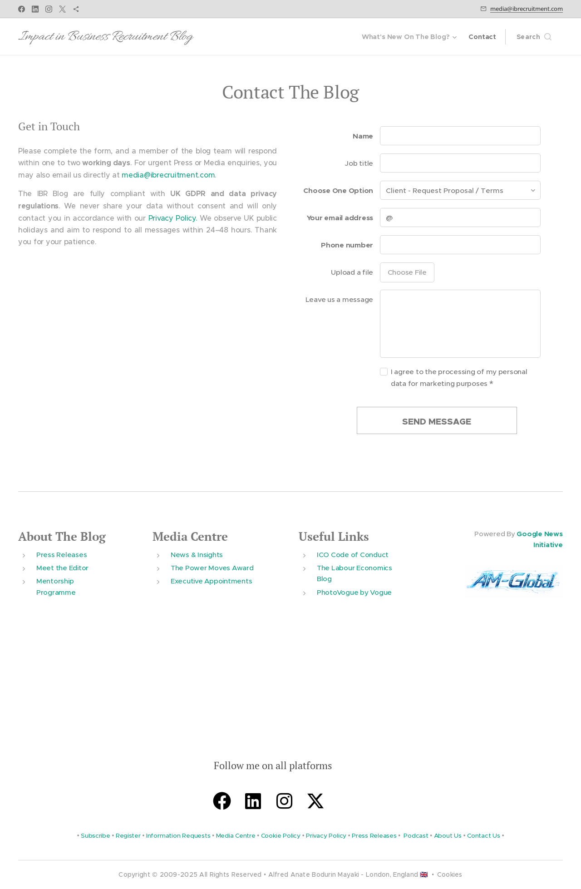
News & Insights (197, 554)
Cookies (450, 874)
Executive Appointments (211, 581)
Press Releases (61, 554)
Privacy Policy (326, 835)
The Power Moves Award (212, 567)
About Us (448, 835)
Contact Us (483, 835)
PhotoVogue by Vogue (354, 592)
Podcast (416, 835)
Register (128, 835)
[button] (534, 36)
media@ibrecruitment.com (526, 9)
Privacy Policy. (172, 217)
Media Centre (190, 536)
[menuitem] (409, 36)
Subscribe (95, 835)
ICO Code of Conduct (353, 554)
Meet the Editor (62, 567)
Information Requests (178, 835)
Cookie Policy (280, 835)
